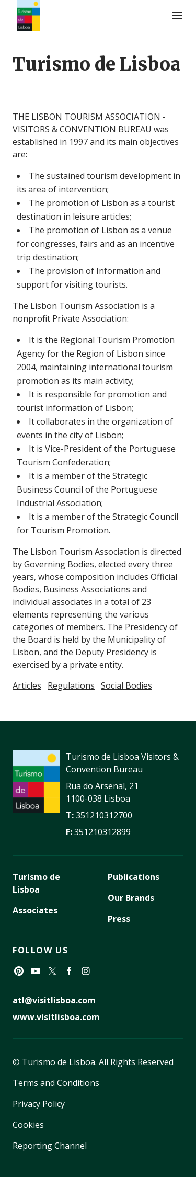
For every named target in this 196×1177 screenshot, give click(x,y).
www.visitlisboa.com (56, 1017)
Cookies (28, 1124)
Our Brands (131, 898)
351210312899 (102, 832)
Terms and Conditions (56, 1083)
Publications (133, 877)
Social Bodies (126, 685)
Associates (35, 910)
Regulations (71, 685)
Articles (27, 685)
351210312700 (104, 815)
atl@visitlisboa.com (54, 1000)
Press (119, 918)
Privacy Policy (39, 1104)
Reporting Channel (50, 1145)
